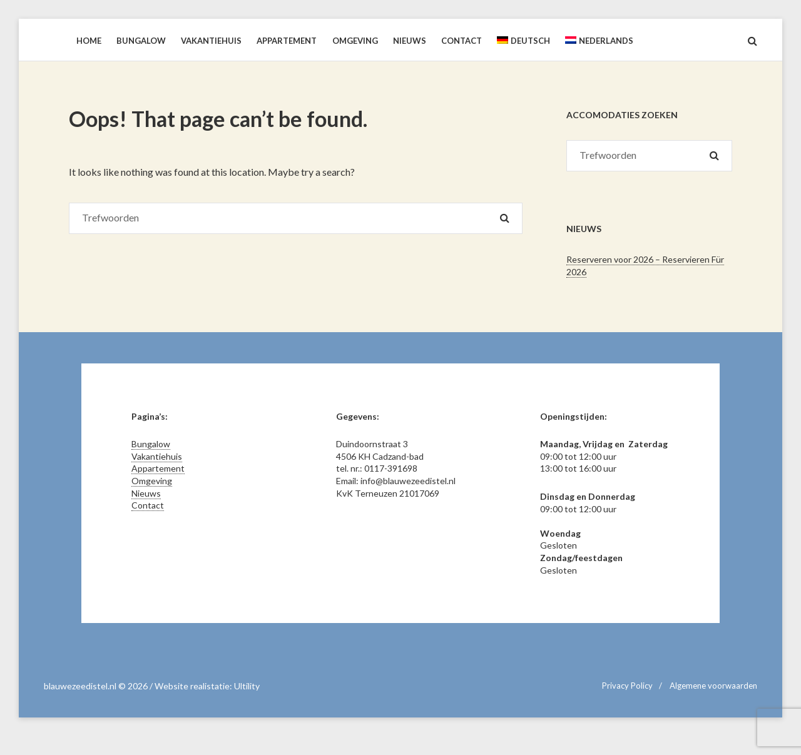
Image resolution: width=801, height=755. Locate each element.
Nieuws (146, 493)
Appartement (158, 468)
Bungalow (150, 443)
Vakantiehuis (156, 456)
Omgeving (151, 480)
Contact (147, 505)
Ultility (247, 686)
